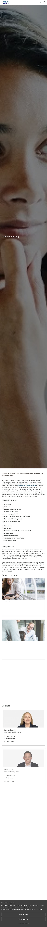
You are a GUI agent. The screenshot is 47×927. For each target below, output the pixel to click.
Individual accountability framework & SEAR (16, 531)
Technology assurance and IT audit (14, 538)
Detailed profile (9, 743)
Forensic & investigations (11, 521)
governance (20, 486)
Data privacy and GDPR (10, 514)
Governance (7, 526)
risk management (30, 486)
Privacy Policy (38, 909)
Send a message (9, 740)
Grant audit (6, 528)
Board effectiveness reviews (11, 509)
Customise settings (23, 923)
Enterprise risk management (12, 519)
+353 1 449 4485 (9, 738)
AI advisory (6, 504)
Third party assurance (10, 540)
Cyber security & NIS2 (10, 511)
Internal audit (7, 533)
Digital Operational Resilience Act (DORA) (16, 516)
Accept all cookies (23, 914)
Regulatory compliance (10, 535)
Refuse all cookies (23, 919)
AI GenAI (6, 507)
